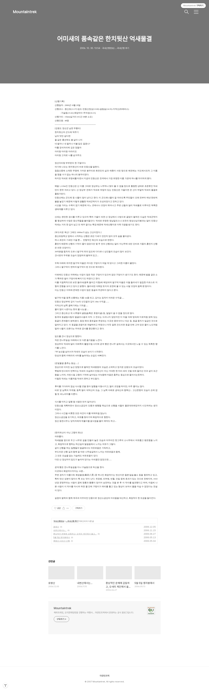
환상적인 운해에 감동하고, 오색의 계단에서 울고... (75, 534)
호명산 (56, 527)
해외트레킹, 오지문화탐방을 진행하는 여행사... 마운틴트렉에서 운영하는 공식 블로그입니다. (94, 612)
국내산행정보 (58, 521)
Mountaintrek (25, 11)
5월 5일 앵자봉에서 (61, 537)
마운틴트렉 (104, 675)
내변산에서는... (59, 530)
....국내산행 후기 (72, 521)
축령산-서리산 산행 (61, 541)
